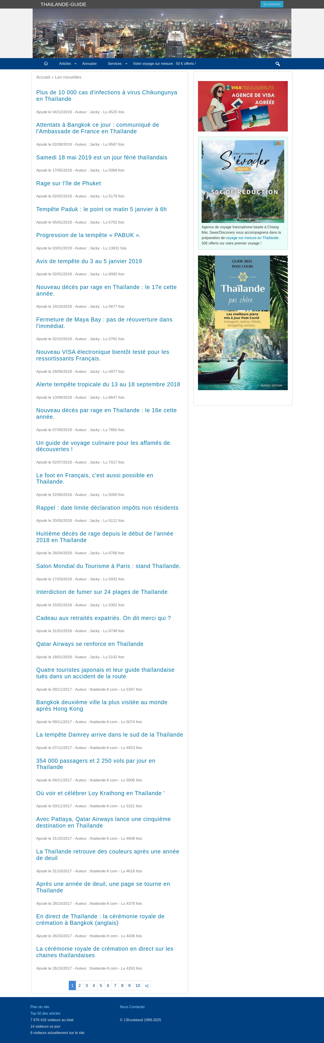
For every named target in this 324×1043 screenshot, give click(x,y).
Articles (65, 64)
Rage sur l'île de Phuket (68, 183)
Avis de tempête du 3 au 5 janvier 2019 (89, 261)
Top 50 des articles (45, 1013)
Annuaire (89, 64)
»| (146, 985)
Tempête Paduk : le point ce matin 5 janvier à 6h (101, 209)
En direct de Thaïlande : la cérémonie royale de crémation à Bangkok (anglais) (100, 919)
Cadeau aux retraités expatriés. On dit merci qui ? (103, 618)
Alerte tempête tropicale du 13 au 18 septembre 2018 (108, 384)
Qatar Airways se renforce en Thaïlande (90, 644)
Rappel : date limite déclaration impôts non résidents (107, 508)
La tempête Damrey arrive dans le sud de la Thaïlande (109, 734)
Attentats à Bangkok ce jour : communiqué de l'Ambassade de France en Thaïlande (97, 128)
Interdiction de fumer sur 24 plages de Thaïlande (102, 592)
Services (115, 64)
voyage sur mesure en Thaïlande (252, 238)
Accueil (43, 77)
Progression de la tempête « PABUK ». (88, 235)
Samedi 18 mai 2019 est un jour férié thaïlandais (101, 157)
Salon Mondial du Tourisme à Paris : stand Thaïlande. (108, 566)
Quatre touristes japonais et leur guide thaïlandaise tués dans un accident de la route (105, 673)
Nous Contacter (132, 1007)
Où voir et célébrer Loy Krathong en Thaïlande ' (100, 793)
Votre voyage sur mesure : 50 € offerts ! (164, 64)
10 (137, 985)
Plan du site (39, 1007)
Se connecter (272, 4)
